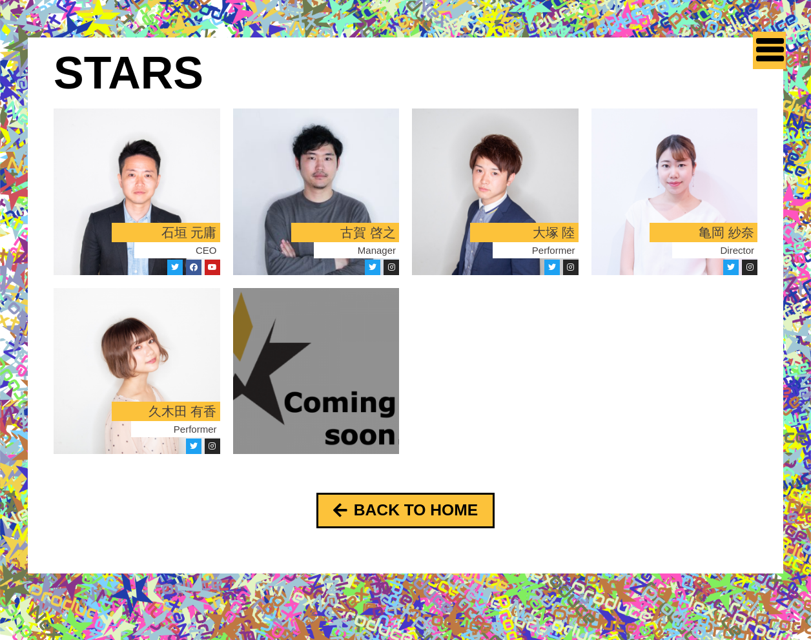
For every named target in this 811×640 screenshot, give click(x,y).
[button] (405, 511)
